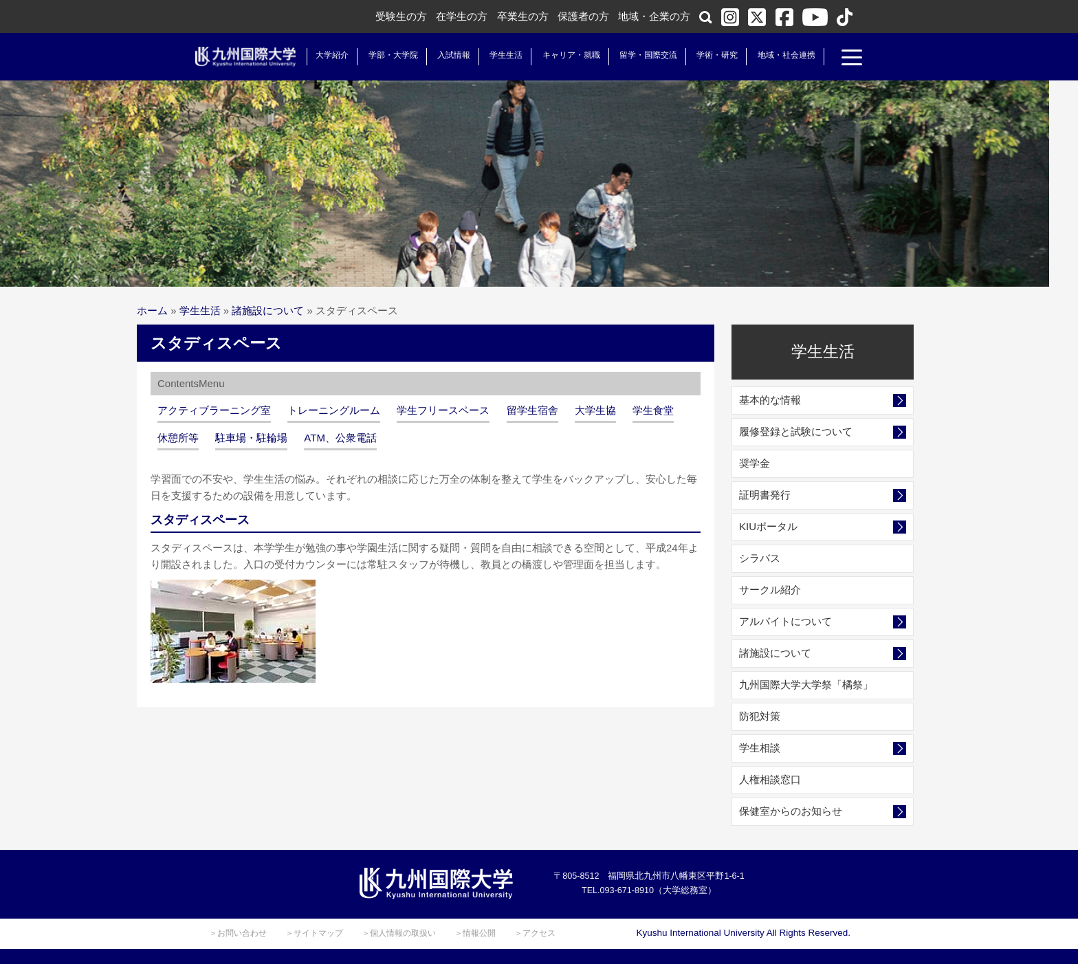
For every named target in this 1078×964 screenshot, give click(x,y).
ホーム (152, 310)
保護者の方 (583, 16)
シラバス (759, 558)
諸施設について (268, 310)
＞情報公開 (475, 933)
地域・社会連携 (781, 55)
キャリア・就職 (566, 55)
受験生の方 (401, 16)
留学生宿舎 (532, 410)
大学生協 (595, 410)
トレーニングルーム (333, 410)
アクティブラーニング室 (214, 410)
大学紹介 (327, 55)
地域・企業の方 (654, 16)
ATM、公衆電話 (340, 437)
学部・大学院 (387, 55)
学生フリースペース (443, 410)
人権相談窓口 (770, 779)
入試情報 (448, 55)
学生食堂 (653, 410)
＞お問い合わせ (238, 933)
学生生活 (501, 55)
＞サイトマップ (314, 933)
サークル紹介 (770, 589)
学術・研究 (712, 55)
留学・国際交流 (643, 55)
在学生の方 (461, 16)
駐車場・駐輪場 (251, 437)
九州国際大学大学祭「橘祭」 (806, 684)
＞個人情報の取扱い (399, 933)
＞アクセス (535, 933)
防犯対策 (759, 716)
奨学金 (754, 463)
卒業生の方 (523, 16)
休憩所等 (178, 437)
